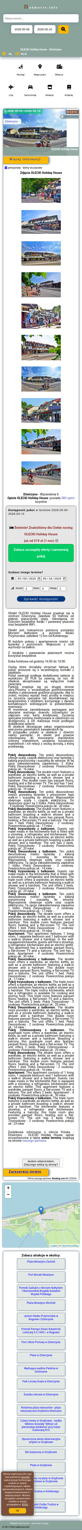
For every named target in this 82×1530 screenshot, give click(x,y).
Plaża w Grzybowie (41, 1465)
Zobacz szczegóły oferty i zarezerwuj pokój (41, 553)
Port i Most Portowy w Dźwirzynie (40, 1342)
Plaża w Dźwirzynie (41, 1355)
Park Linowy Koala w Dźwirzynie (40, 1381)
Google (25, 1477)
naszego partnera (34, 1140)
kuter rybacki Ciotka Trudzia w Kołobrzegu (41, 1506)
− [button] (8, 1195)
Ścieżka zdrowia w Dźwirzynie (41, 1394)
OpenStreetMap (70, 1245)
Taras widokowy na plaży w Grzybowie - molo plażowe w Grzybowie (41, 1480)
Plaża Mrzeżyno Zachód (41, 1261)
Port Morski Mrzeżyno (41, 1274)
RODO (25, 1504)
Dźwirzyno (11, 121)
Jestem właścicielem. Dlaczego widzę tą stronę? (41, 1163)
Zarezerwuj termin (25, 1171)
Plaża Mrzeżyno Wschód (41, 1302)
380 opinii (68, 498)
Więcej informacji (25, 159)
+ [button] (8, 1188)
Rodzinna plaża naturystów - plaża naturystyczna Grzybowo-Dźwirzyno (41, 1409)
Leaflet (53, 1245)
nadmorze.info (41, 7)
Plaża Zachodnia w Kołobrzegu (41, 1491)
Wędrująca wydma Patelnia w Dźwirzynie (41, 1370)
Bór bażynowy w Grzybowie (41, 1452)
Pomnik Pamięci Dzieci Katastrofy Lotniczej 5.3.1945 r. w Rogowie (41, 1331)
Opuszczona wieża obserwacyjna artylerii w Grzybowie (41, 1441)
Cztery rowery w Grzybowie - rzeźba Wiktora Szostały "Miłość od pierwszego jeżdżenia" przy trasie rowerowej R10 (40, 1425)
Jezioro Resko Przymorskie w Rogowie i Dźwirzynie (41, 1317)
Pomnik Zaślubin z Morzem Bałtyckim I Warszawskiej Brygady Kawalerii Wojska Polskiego (41, 1291)
